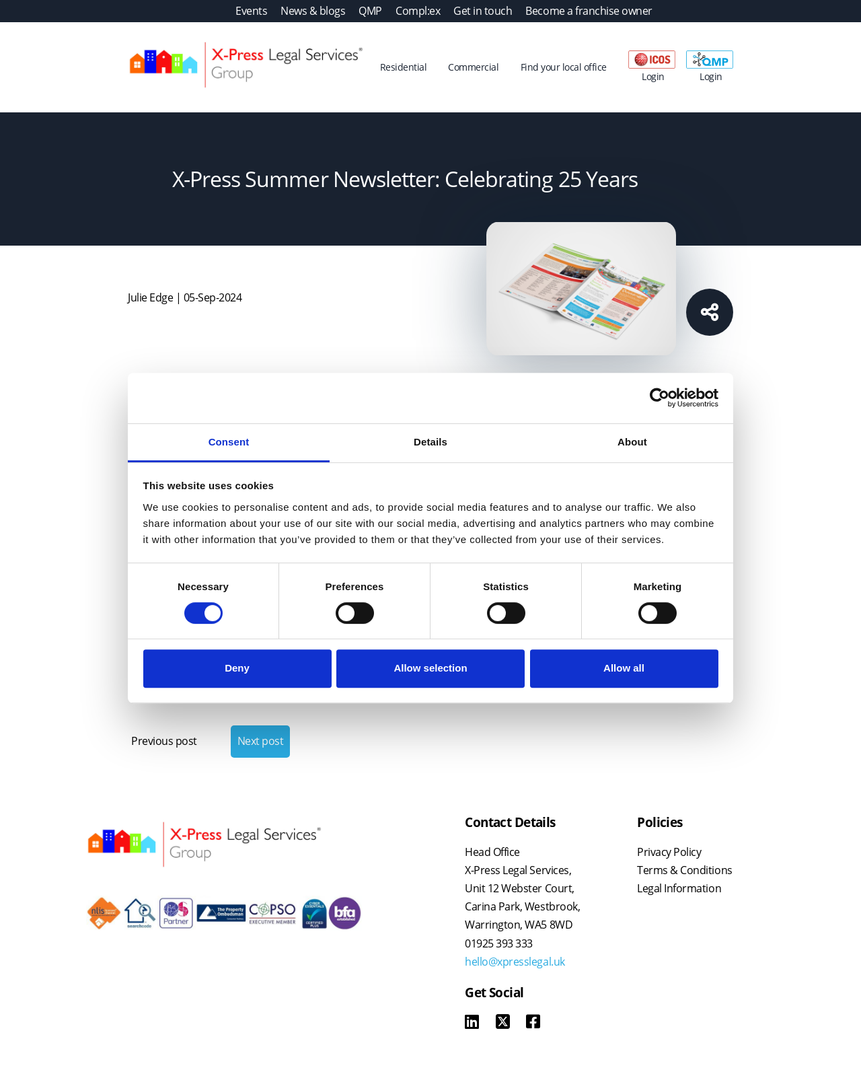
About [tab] (632, 441)
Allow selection (430, 668)
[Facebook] (533, 1023)
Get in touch (482, 10)
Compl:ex (418, 10)
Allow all (623, 668)
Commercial (473, 67)
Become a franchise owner (588, 10)
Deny (237, 668)
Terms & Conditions (684, 870)
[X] (503, 1023)
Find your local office (564, 67)
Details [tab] (430, 441)
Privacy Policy (669, 852)
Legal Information (679, 888)
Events (251, 10)
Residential (403, 67)
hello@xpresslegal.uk (514, 961)
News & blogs (312, 10)
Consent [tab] (229, 441)
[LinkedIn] (472, 1023)
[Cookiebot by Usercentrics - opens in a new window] (659, 398)
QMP (370, 10)
